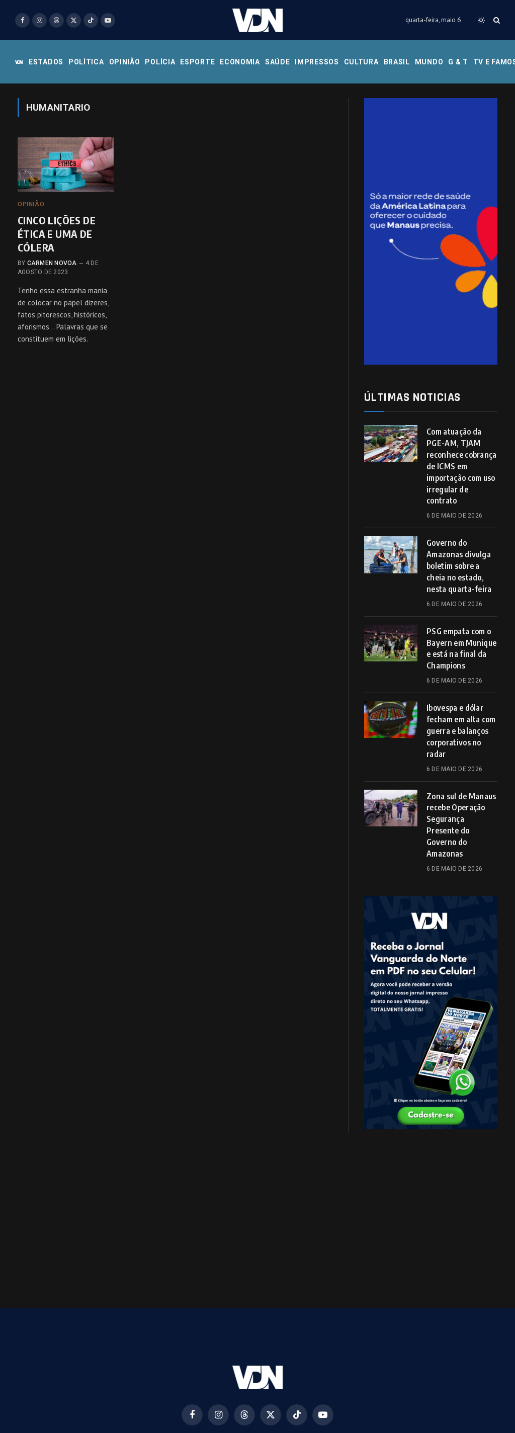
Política (86, 62)
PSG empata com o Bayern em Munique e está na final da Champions (461, 648)
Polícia (160, 62)
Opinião (124, 62)
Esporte (197, 62)
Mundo (429, 62)
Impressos (316, 62)
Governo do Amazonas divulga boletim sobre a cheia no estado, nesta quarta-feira (459, 566)
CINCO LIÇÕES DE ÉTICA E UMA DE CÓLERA (57, 234)
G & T (458, 62)
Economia (240, 62)
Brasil (397, 62)
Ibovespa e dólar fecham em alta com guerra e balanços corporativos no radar (461, 731)
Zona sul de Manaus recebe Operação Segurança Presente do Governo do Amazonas (461, 825)
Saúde (277, 62)
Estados (46, 62)
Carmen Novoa (52, 263)
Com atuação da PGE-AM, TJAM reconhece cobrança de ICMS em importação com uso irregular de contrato (461, 466)
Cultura (361, 62)
